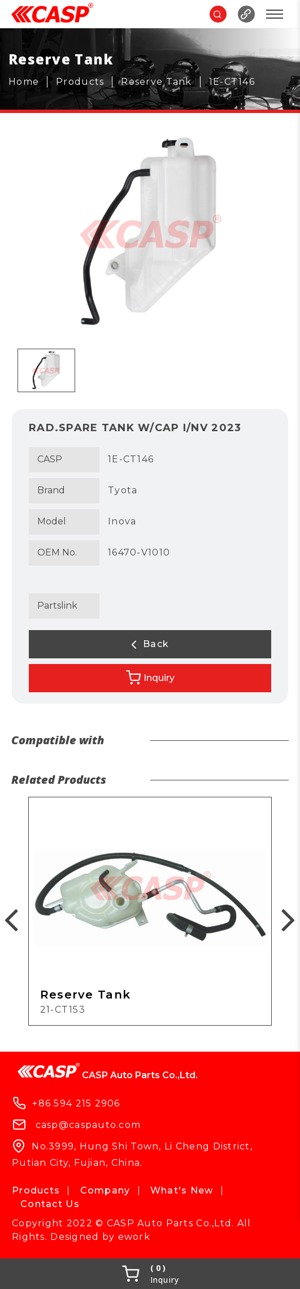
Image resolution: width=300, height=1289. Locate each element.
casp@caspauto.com (88, 1124)
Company (105, 1190)
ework (134, 1236)
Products (36, 1190)
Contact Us (50, 1204)
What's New (182, 1190)
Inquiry (150, 677)
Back (150, 644)
